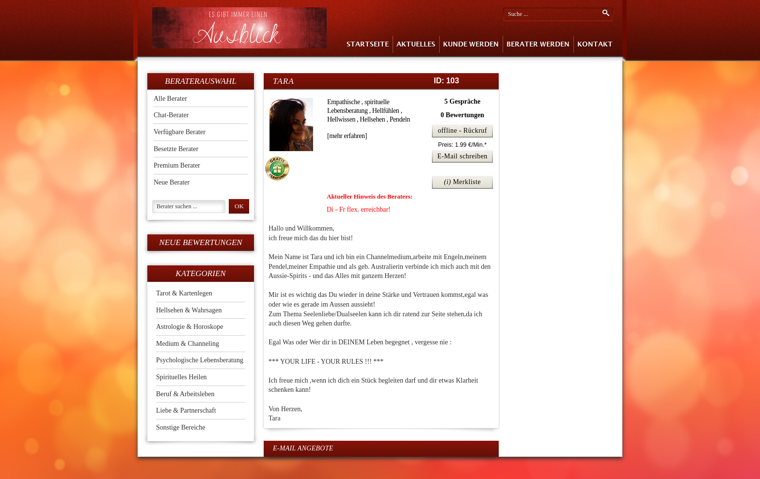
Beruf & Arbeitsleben (185, 394)
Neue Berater (172, 182)
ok (239, 206)
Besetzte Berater (176, 149)
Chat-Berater (171, 115)
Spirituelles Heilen (181, 377)
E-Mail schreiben (462, 156)
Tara (283, 81)
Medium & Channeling (187, 343)
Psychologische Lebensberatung (199, 360)
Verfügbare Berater (180, 132)
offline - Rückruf (462, 130)
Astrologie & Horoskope (189, 326)
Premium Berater (177, 165)
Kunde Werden (471, 44)
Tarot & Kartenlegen (184, 293)
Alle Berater (170, 98)
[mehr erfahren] (347, 135)
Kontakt (595, 44)
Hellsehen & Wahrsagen (189, 310)
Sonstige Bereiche (180, 427)
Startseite (368, 44)
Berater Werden (538, 44)
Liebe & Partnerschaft (186, 410)
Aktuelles (415, 44)
